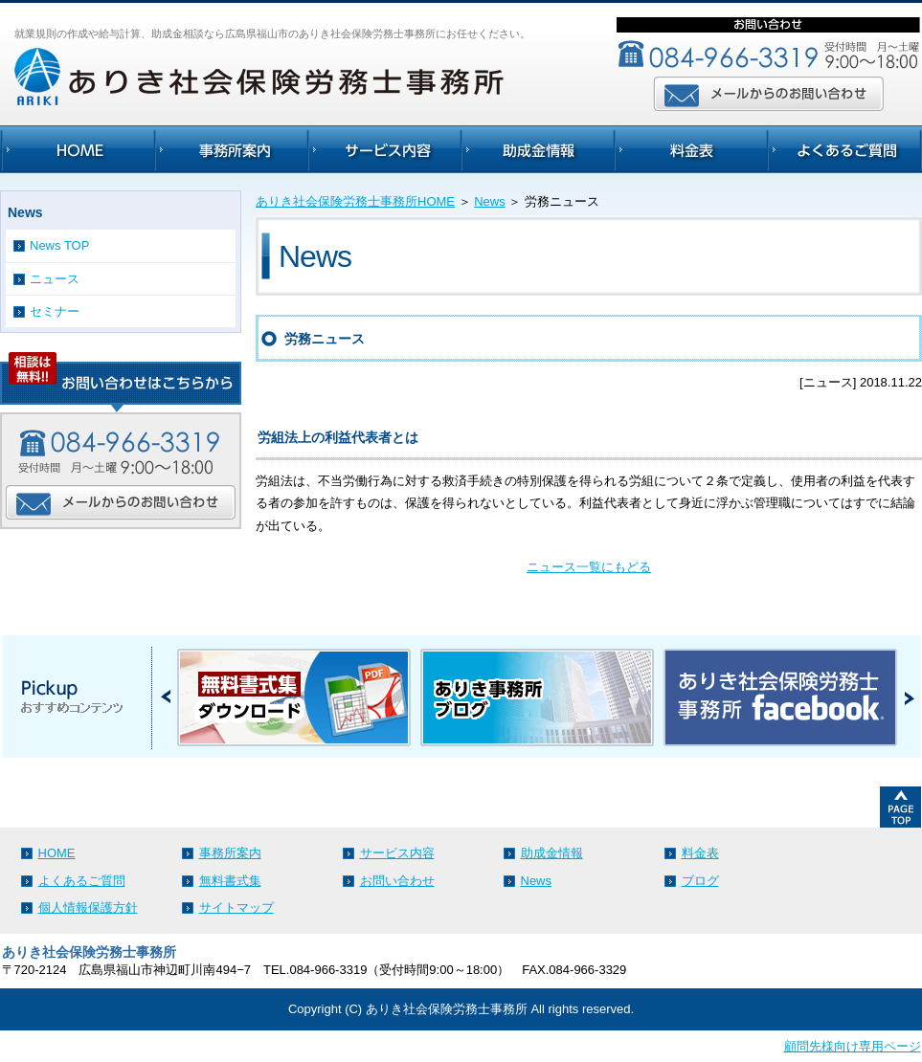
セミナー (54, 311)
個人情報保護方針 (88, 907)
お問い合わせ (397, 881)
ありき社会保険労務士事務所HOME (355, 201)
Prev (166, 697)
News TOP (59, 245)
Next (909, 697)
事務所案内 (230, 853)
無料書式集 (230, 881)
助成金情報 (552, 853)
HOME (57, 853)
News (490, 201)
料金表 (700, 853)
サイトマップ (236, 907)
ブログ (700, 881)
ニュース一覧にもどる (589, 567)
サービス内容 (397, 853)
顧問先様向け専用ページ (852, 1046)
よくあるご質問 (81, 881)
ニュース (54, 279)
